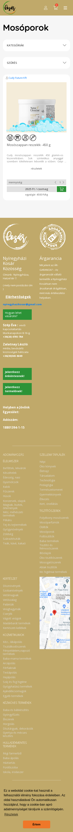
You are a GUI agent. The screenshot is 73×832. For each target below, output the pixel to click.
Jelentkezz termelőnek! (13, 389)
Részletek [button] (11, 814)
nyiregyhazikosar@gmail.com (22, 304)
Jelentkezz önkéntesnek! (14, 374)
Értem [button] (36, 824)
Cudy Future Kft (18, 78)
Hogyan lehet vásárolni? (13, 314)
